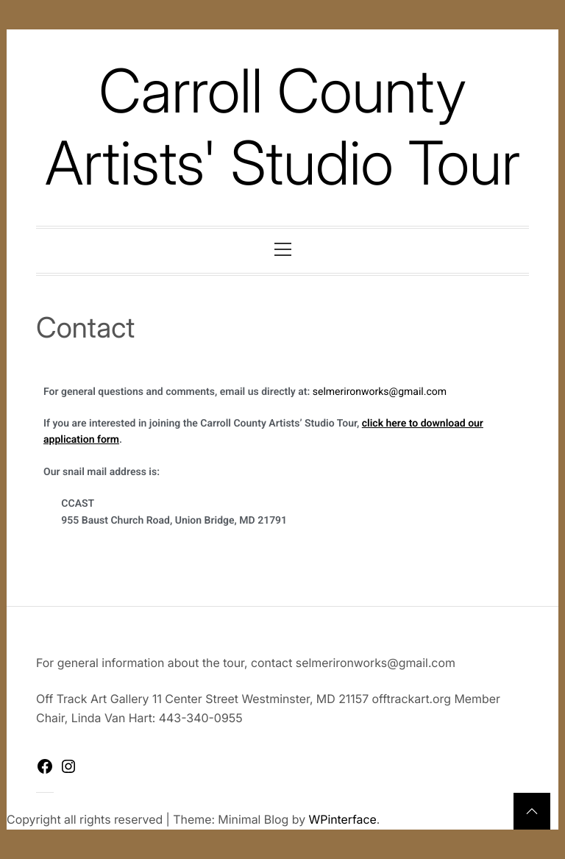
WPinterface (343, 819)
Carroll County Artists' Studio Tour (282, 126)
